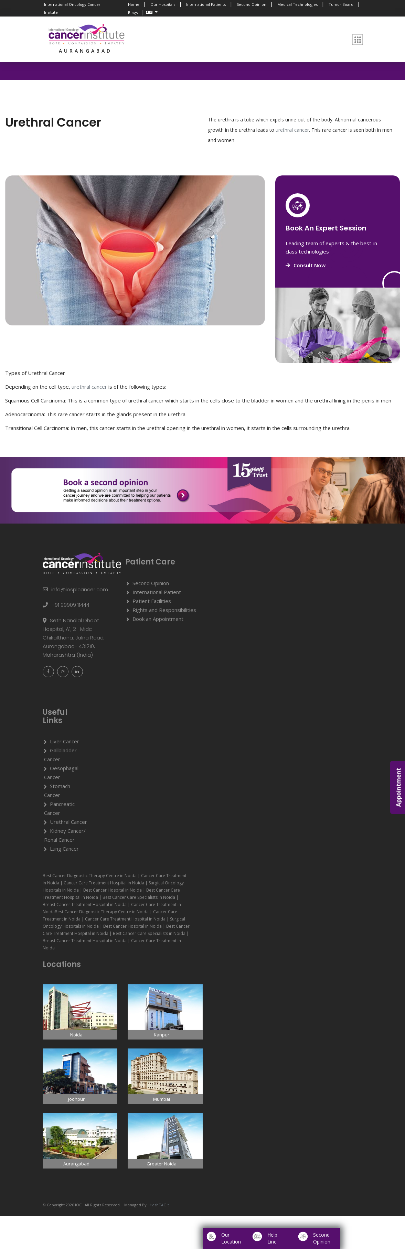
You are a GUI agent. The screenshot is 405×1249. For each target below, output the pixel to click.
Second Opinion (251, 4)
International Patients (206, 4)
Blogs (133, 12)
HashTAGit (159, 1204)
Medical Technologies (297, 4)
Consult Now (306, 265)
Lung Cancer (64, 848)
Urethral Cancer (68, 821)
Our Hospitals (162, 4)
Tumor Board (341, 4)
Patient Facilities (151, 600)
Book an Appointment (157, 618)
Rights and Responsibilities (164, 609)
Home (133, 4)
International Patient (156, 592)
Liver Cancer (64, 741)
